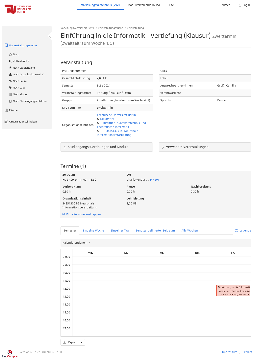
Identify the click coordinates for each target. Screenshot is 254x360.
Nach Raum (18, 81)
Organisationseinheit (77, 198)
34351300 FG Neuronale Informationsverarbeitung (117, 133)
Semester (70, 230)
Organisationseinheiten (20, 121)
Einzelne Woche (93, 230)
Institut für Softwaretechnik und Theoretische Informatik (121, 125)
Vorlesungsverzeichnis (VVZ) (100, 5)
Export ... (72, 342)
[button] (248, 294)
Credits (247, 352)
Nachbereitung (201, 186)
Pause (131, 186)
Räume (10, 110)
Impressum (229, 352)
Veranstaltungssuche (20, 45)
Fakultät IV (107, 119)
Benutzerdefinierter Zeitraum (155, 230)
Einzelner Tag (120, 230)
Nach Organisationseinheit (26, 74)
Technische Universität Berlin (116, 115)
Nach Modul (18, 94)
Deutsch (224, 5)
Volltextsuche (19, 61)
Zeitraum (69, 174)
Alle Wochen (190, 230)
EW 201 (154, 179)
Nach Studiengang (22, 67)
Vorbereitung (72, 186)
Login (244, 5)
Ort (129, 174)
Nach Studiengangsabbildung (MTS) (30, 101)
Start (14, 54)
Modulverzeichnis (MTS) (144, 5)
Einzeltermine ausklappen (82, 214)
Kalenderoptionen (75, 242)
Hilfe (171, 5)
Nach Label (17, 87)
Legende (243, 230)
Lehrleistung (135, 198)
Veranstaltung (135, 28)
